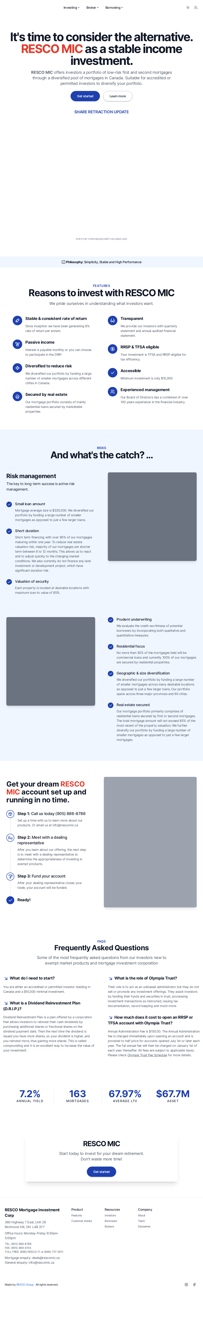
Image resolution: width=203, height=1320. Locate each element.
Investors (110, 1258)
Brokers (109, 1269)
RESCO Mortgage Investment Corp (32, 1256)
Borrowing (129, 10)
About (141, 1258)
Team (141, 1264)
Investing (87, 10)
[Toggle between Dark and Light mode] (188, 10)
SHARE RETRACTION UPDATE (101, 116)
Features (76, 1258)
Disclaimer (144, 1269)
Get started (85, 100)
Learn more (118, 100)
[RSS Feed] (196, 10)
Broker (107, 10)
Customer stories (81, 1264)
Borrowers (111, 1264)
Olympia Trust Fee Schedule (147, 1098)
